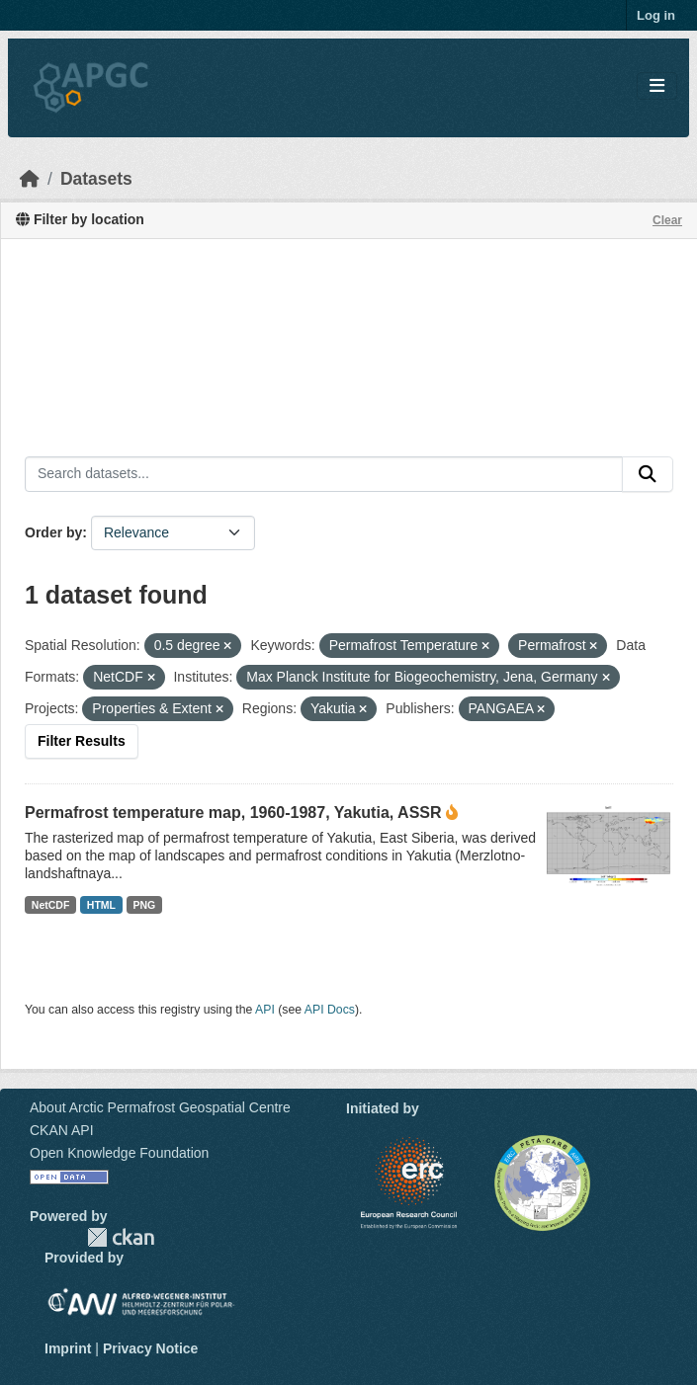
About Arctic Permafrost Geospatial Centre (160, 1107)
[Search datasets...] (324, 474)
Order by (53, 532)
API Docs (330, 1010)
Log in (656, 15)
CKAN (120, 1237)
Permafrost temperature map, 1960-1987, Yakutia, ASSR (233, 812)
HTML (101, 905)
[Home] (30, 179)
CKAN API (62, 1130)
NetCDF (51, 905)
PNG (144, 905)
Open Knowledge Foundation (119, 1153)
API (265, 1010)
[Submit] (647, 474)
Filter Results (82, 741)
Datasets (96, 179)
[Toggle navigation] (657, 86)
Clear (667, 220)
